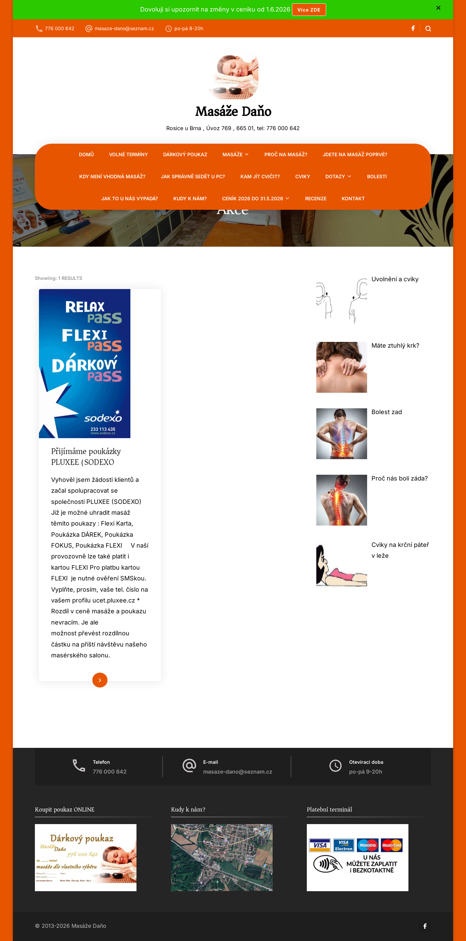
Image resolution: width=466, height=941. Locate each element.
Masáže (232, 154)
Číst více (90, 692)
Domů (86, 154)
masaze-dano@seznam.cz (124, 28)
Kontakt (353, 198)
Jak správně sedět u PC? (193, 176)
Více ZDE (309, 10)
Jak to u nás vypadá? (129, 198)
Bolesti (377, 176)
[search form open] (425, 28)
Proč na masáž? (286, 154)
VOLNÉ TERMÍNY (128, 154)
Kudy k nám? (190, 198)
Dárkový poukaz (185, 154)
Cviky (302, 176)
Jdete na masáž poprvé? (355, 154)
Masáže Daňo (233, 111)
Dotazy (335, 176)
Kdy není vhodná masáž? (112, 176)
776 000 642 (60, 28)
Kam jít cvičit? (260, 176)
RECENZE (315, 198)
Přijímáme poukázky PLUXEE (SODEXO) (87, 457)
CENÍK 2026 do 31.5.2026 (252, 198)
